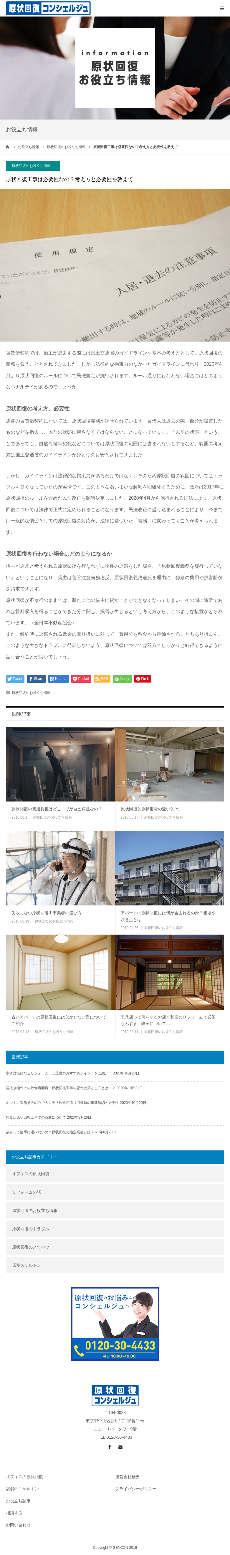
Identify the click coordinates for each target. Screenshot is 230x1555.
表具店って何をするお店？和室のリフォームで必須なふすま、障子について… (168, 1020)
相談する (14, 1513)
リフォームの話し (28, 1192)
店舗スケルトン (26, 1265)
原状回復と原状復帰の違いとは (149, 809)
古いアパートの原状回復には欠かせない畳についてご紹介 (58, 1020)
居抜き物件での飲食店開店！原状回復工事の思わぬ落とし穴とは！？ (60, 1088)
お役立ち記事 (18, 1500)
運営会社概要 (127, 1476)
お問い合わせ (18, 1525)
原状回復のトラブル (30, 1228)
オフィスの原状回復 (30, 1173)
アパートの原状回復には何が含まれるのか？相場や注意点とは (168, 916)
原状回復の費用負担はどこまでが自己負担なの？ (56, 809)
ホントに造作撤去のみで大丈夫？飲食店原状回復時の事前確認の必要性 (62, 1103)
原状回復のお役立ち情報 (31, 166)
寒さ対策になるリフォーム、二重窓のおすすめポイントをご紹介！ (59, 1073)
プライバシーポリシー (135, 1488)
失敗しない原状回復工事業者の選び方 (46, 912)
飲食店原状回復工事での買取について (36, 1117)
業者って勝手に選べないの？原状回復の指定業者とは (48, 1132)
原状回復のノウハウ (30, 1247)
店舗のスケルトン (22, 1488)
